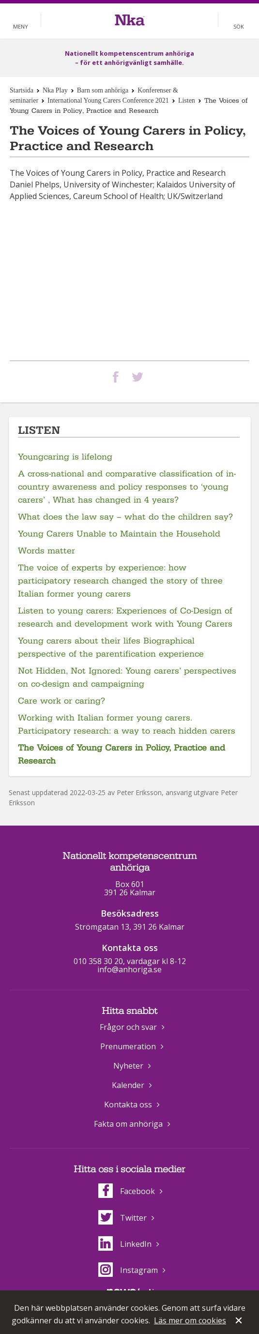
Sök (238, 26)
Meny (20, 26)
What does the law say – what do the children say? (125, 517)
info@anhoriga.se (129, 969)
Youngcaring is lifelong (65, 457)
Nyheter (128, 1065)
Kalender (128, 1085)
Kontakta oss (128, 1104)
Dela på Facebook (117, 377)
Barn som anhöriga (103, 90)
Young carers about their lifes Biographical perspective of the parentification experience (111, 647)
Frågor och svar (128, 1027)
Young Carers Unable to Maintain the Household (119, 534)
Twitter (122, 1217)
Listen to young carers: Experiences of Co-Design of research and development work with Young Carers (125, 617)
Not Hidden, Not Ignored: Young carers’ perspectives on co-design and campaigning (127, 677)
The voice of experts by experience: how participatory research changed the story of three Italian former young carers (120, 581)
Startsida (21, 90)
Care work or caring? (61, 701)
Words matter (46, 551)
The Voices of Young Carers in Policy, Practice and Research (121, 754)
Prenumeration (128, 1046)
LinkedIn (125, 1244)
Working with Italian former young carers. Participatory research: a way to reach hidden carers (126, 724)
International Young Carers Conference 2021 (108, 100)
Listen (186, 100)
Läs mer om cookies (190, 1320)
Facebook (126, 1191)
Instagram (128, 1270)
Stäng (239, 1321)
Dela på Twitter (139, 377)
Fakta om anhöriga (128, 1124)
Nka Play (55, 90)
